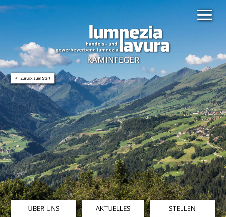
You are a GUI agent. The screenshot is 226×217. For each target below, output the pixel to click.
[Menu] (204, 14)
